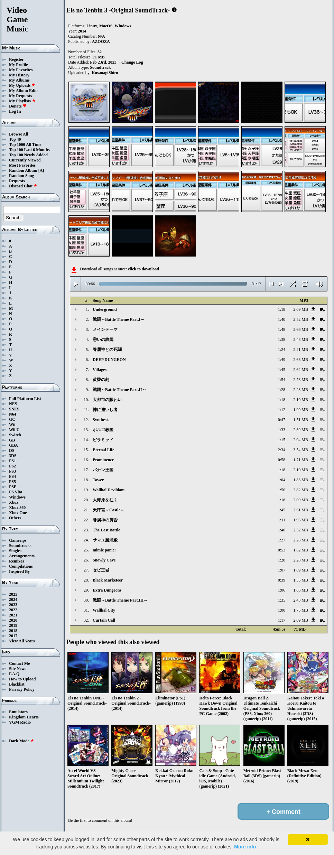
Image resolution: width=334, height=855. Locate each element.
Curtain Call (104, 620)
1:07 (281, 570)
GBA (13, 445)
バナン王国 (103, 469)
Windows (17, 497)
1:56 (281, 489)
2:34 (281, 449)
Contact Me (19, 663)
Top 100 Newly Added (28, 154)
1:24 (281, 349)
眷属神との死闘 (107, 349)
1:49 (281, 359)
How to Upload (22, 679)
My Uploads (22, 85)
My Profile (18, 64)
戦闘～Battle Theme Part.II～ (119, 389)
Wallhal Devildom (108, 489)
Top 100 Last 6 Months (29, 149)
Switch (15, 435)
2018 (13, 630)
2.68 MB (300, 359)
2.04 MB (300, 439)
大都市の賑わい (107, 399)
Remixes (16, 561)
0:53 (281, 550)
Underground (105, 309)
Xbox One (18, 512)
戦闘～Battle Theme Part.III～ (120, 600)
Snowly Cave (104, 560)
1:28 (281, 389)
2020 (13, 620)
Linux (91, 26)
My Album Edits (23, 90)
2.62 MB (300, 369)
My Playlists (22, 101)
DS (11, 450)
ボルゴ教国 (103, 429)
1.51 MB (300, 419)
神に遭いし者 (105, 409)
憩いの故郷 (103, 339)
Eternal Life (103, 449)
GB (12, 440)
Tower (98, 479)
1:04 (281, 479)
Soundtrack (100, 67)
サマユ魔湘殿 (105, 540)
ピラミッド (103, 439)
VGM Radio (20, 722)
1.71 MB (300, 459)
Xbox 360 (17, 507)
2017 (13, 635)
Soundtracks (20, 545)
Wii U (14, 429)
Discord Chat (23, 186)
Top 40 (15, 139)
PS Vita (15, 492)
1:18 (281, 309)
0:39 (281, 580)
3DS (12, 455)
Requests (17, 180)
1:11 (281, 520)
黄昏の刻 (101, 379)
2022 (13, 609)
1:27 (281, 540)
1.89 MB (300, 570)
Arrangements (22, 556)
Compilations (21, 566)
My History (19, 75)
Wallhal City (104, 610)
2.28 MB (300, 389)
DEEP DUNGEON (109, 359)
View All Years (22, 641)
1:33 (281, 429)
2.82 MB (300, 489)
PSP (12, 486)
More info (245, 846)
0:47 (281, 419)
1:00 (281, 610)
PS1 (12, 460)
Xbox (13, 502)
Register (16, 59)
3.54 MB (300, 449)
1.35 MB (300, 580)
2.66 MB (300, 329)
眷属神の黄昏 (105, 520)
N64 (12, 414)
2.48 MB (300, 339)
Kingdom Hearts (24, 717)
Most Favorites (22, 165)
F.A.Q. (14, 673)
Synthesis (101, 419)
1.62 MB (300, 550)
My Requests (20, 95)
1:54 (281, 379)
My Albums (19, 80)
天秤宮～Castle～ (108, 510)
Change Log (132, 62)
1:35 (281, 600)
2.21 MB (300, 349)
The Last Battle (106, 530)
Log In (15, 111)
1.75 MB (300, 610)
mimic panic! (104, 550)
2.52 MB (300, 319)
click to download (143, 269)
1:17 (281, 620)
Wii (12, 424)
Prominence (103, 459)
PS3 (12, 471)
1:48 (281, 329)
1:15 (281, 439)
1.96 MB (300, 520)
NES (13, 403)
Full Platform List (25, 398)
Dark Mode (21, 740)
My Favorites (21, 69)
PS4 (12, 476)
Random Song (21, 175)
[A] (41, 170)
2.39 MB (300, 429)
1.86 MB (300, 590)
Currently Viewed (24, 160)
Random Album (23, 170)
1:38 (281, 339)
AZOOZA (101, 41)
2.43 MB (300, 600)
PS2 (12, 466)
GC (12, 419)
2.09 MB (300, 309)
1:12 (281, 409)
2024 (13, 599)
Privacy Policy (22, 689)
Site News (17, 668)
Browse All (18, 134)
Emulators (18, 711)
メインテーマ (105, 329)
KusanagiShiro (105, 72)
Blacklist (17, 684)
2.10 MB (300, 399)
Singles (15, 550)
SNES (14, 409)
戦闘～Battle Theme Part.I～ (119, 319)
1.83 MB (300, 479)
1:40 (281, 319)
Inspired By (19, 571)
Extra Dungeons (107, 590)
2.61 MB (300, 510)
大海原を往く (105, 500)
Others (15, 517)
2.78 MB (300, 379)
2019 (13, 625)
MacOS (106, 26)
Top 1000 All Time (25, 144)
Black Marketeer (108, 580)
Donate (18, 106)
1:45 (281, 369)
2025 (13, 594)
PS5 (12, 481)
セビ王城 (101, 570)
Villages (99, 369)
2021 (13, 615)
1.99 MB (300, 409)
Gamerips (18, 540)
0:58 (281, 459)
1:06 (281, 590)
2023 (13, 604)
